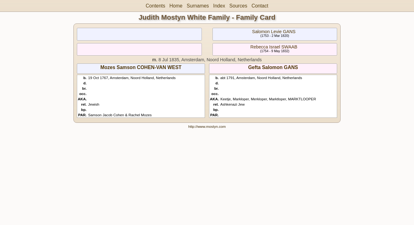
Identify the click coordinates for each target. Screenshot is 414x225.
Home (175, 5)
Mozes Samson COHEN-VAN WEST (141, 67)
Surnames (198, 5)
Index (219, 5)
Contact (260, 5)
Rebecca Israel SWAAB (273, 46)
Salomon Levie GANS (274, 31)
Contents (155, 5)
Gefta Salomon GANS (273, 67)
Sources (238, 5)
